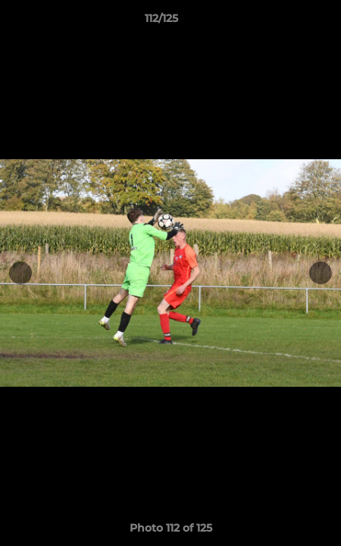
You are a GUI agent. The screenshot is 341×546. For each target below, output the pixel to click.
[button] (286, 22)
